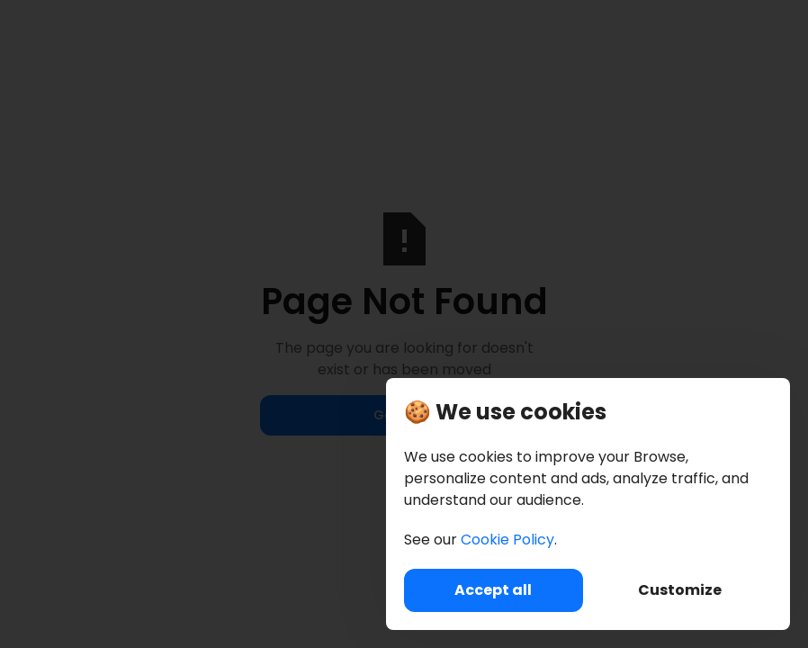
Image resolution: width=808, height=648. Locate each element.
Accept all (493, 590)
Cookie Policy (507, 539)
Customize (680, 590)
